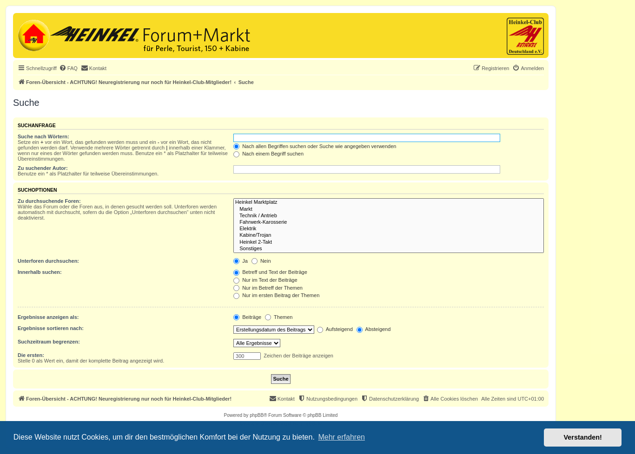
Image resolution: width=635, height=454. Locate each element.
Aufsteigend (335, 329)
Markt (388, 209)
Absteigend (374, 329)
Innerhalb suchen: (40, 272)
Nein (261, 261)
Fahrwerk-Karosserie (388, 222)
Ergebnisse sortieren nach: (51, 328)
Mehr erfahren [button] (341, 437)
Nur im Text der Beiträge (265, 280)
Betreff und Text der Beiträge (270, 272)
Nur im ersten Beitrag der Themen (276, 295)
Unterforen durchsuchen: (48, 261)
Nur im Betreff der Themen (268, 288)
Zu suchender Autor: (43, 168)
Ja (240, 261)
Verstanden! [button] (583, 437)
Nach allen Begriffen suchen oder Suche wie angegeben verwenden (314, 146)
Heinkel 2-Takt (388, 242)
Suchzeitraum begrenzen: (49, 341)
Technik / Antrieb (388, 216)
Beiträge (247, 317)
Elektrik (388, 229)
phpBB (257, 415)
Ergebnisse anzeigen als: (48, 317)
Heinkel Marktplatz (388, 202)
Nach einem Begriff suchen (268, 153)
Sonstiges (388, 249)
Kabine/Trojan (388, 235)
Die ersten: (31, 355)
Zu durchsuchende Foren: (49, 201)
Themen (278, 317)
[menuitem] (68, 68)
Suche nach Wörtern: (43, 136)
